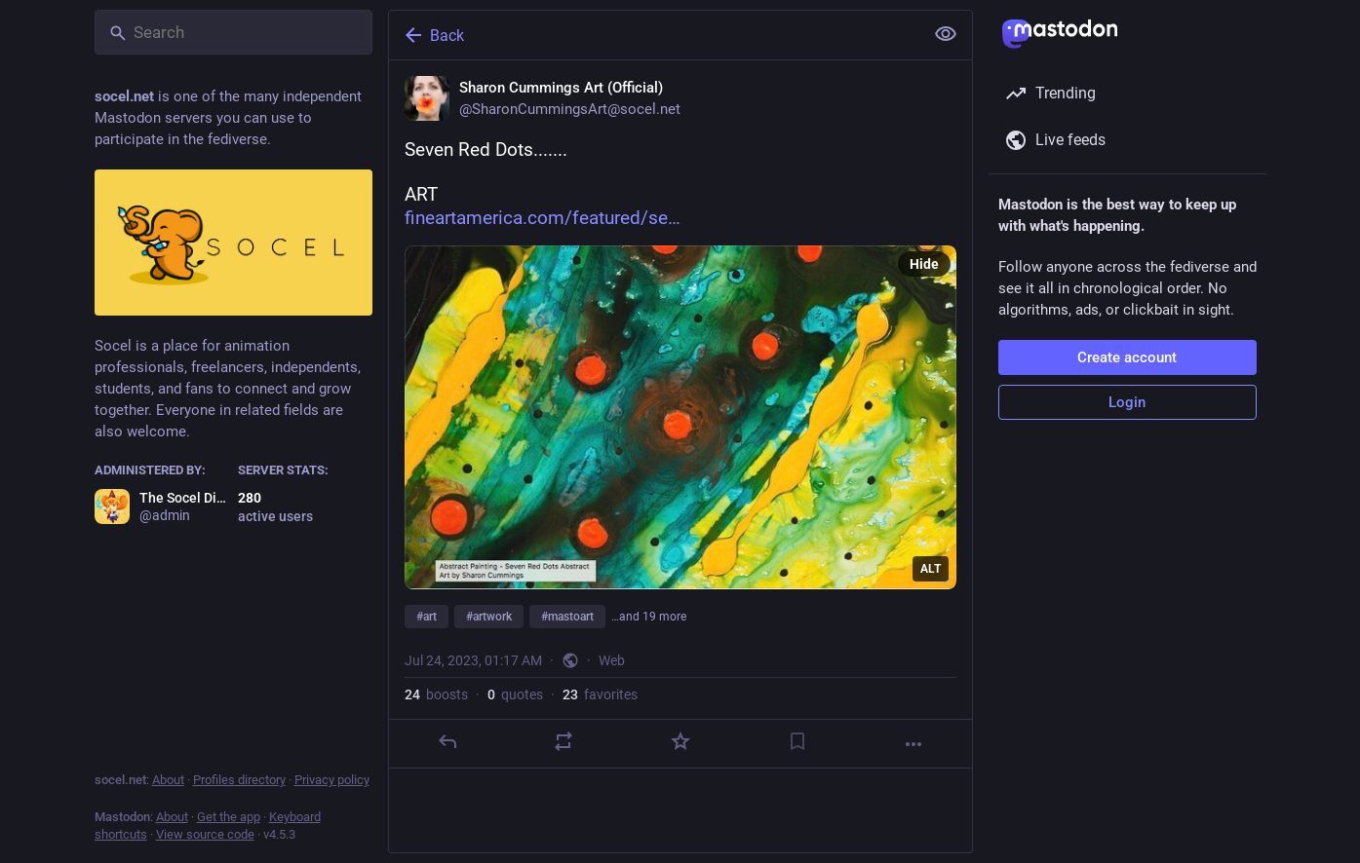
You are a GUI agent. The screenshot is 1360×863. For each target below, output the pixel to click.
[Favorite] (679, 741)
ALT (930, 569)
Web (612, 660)
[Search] (233, 32)
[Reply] (446, 741)
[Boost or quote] (563, 741)
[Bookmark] (796, 741)
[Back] (654, 35)
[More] (913, 744)
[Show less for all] (945, 34)
